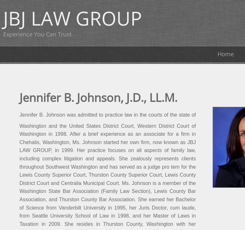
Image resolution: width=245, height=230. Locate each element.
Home (226, 54)
